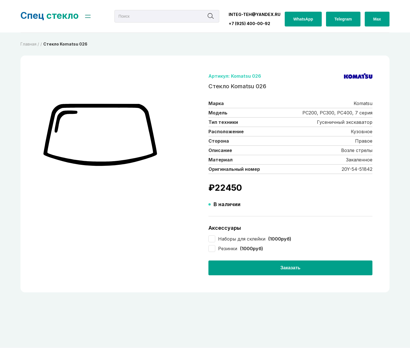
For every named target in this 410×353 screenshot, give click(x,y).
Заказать (290, 267)
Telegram (343, 19)
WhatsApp (303, 19)
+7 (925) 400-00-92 (249, 23)
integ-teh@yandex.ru (254, 14)
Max (377, 19)
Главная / (29, 44)
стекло (49, 15)
